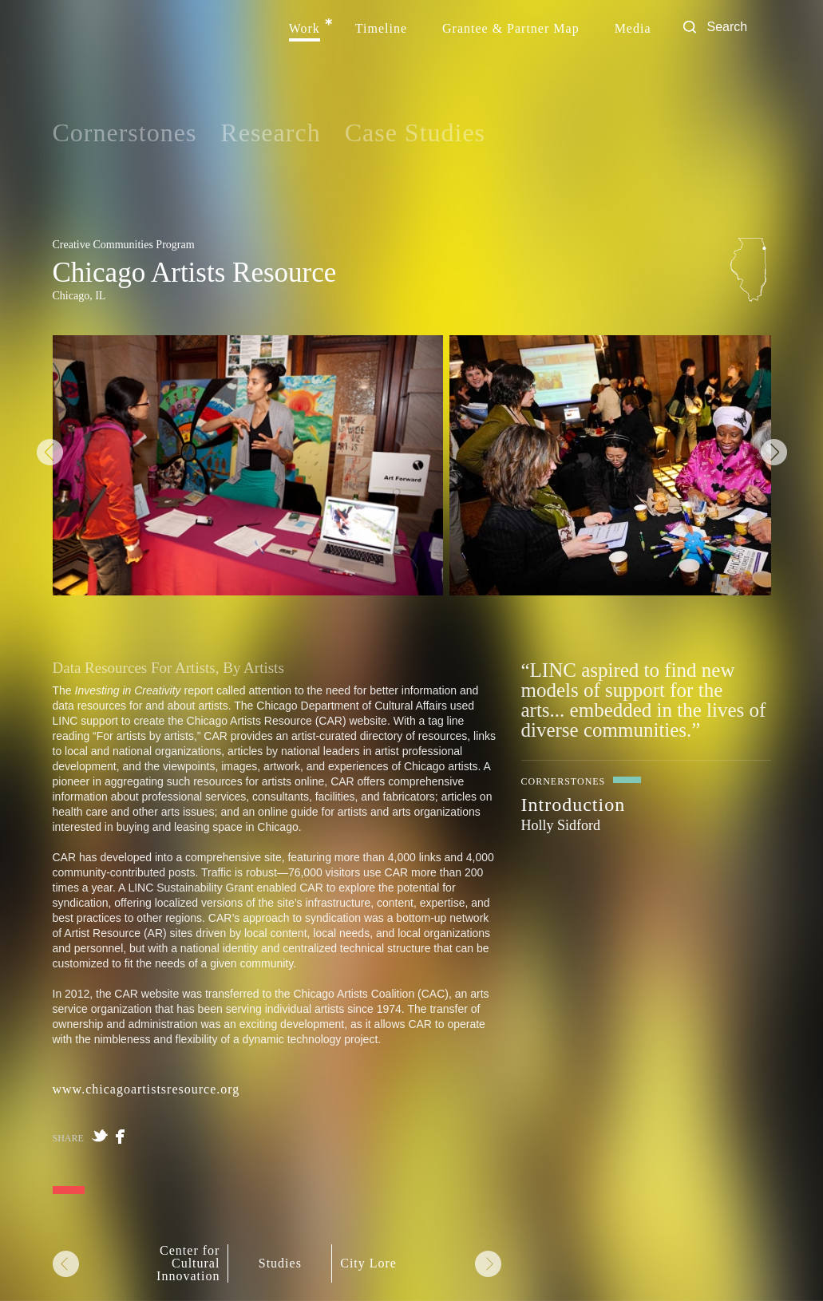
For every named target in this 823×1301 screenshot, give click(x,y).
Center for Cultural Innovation (188, 1263)
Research (270, 132)
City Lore (368, 1263)
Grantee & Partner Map (511, 28)
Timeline (381, 28)
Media (633, 28)
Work (304, 28)
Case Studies (415, 132)
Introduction (573, 804)
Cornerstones (125, 132)
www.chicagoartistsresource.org (146, 1089)
